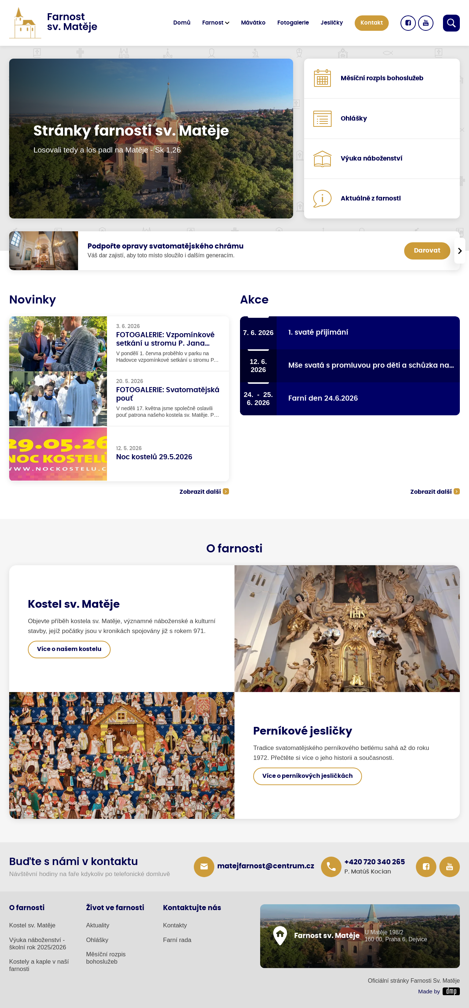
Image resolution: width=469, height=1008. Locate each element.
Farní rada (177, 940)
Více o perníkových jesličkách (307, 776)
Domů (182, 23)
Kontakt (372, 23)
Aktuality (97, 925)
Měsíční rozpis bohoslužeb (106, 958)
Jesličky (332, 23)
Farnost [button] (213, 23)
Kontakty (175, 925)
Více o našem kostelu (69, 649)
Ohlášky (97, 940)
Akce (254, 300)
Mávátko (253, 23)
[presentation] (459, 251)
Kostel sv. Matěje (32, 925)
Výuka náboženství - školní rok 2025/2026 (37, 944)
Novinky (32, 300)
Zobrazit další (200, 492)
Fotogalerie (293, 23)
